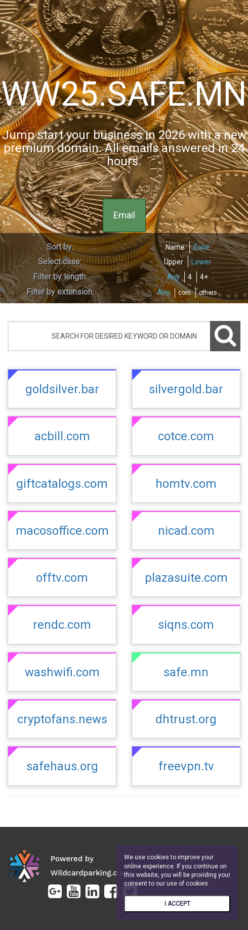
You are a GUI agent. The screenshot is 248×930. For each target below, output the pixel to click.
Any (173, 277)
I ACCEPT (177, 903)
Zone (201, 247)
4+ (204, 277)
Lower (201, 262)
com (184, 292)
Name (175, 247)
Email (124, 215)
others (208, 292)
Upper (173, 262)
